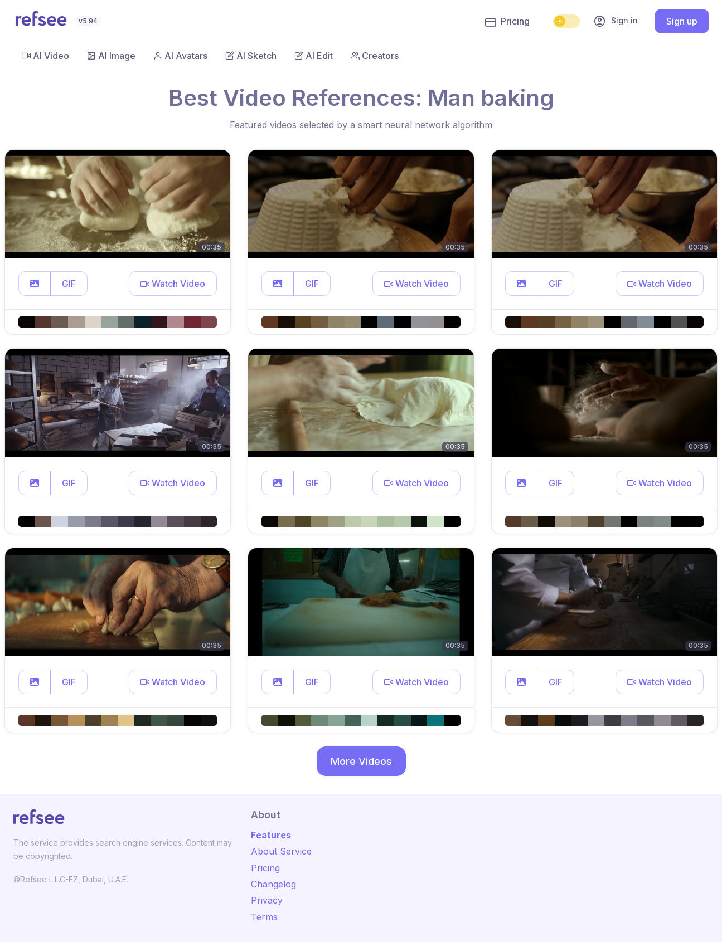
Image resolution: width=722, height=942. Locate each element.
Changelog (273, 884)
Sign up (681, 21)
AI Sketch (251, 55)
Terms (264, 917)
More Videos (361, 761)
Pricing (507, 22)
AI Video (45, 55)
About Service (281, 851)
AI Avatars (180, 55)
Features (271, 835)
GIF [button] (69, 283)
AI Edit (313, 55)
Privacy (267, 900)
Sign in (615, 21)
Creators (375, 55)
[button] (34, 283)
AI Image (111, 55)
